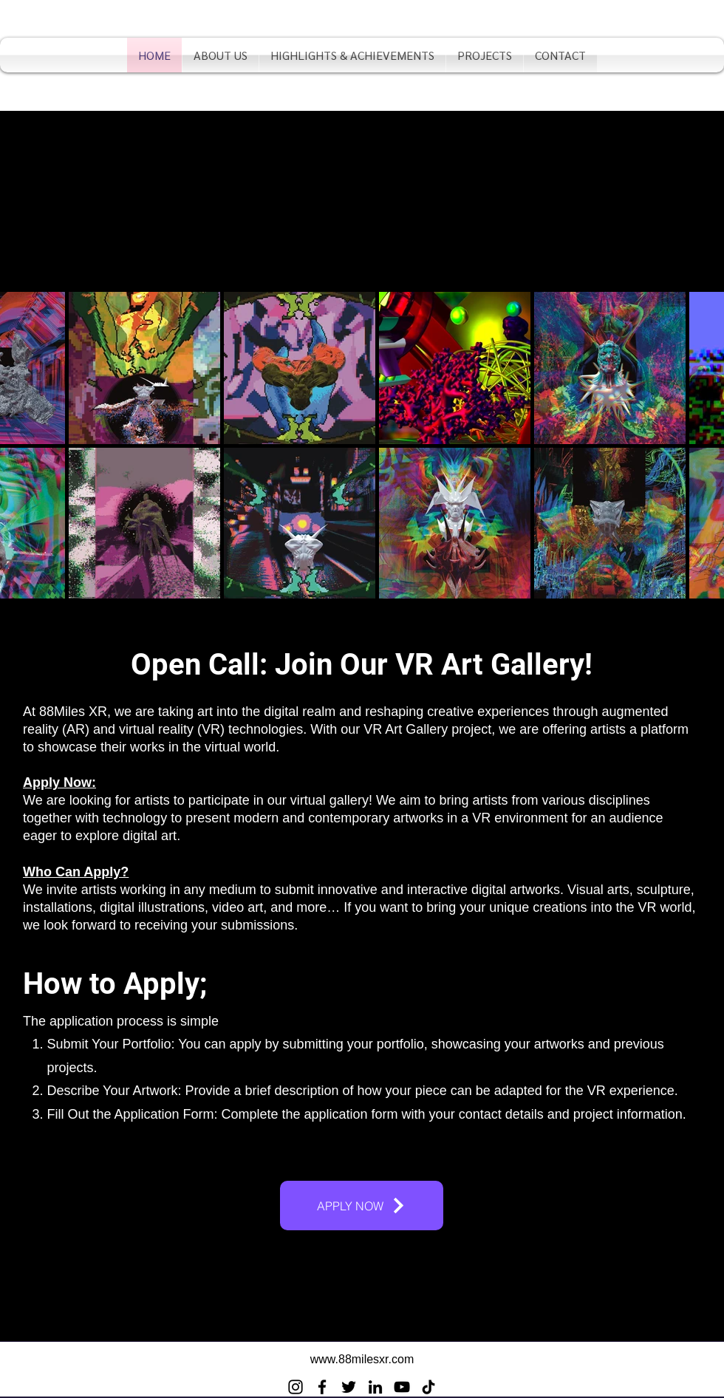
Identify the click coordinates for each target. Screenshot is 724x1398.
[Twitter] (348, 1387)
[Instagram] (295, 1387)
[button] (352, 55)
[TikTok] (428, 1387)
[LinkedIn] (375, 1387)
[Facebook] (322, 1387)
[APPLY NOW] (361, 1205)
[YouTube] (401, 1387)
